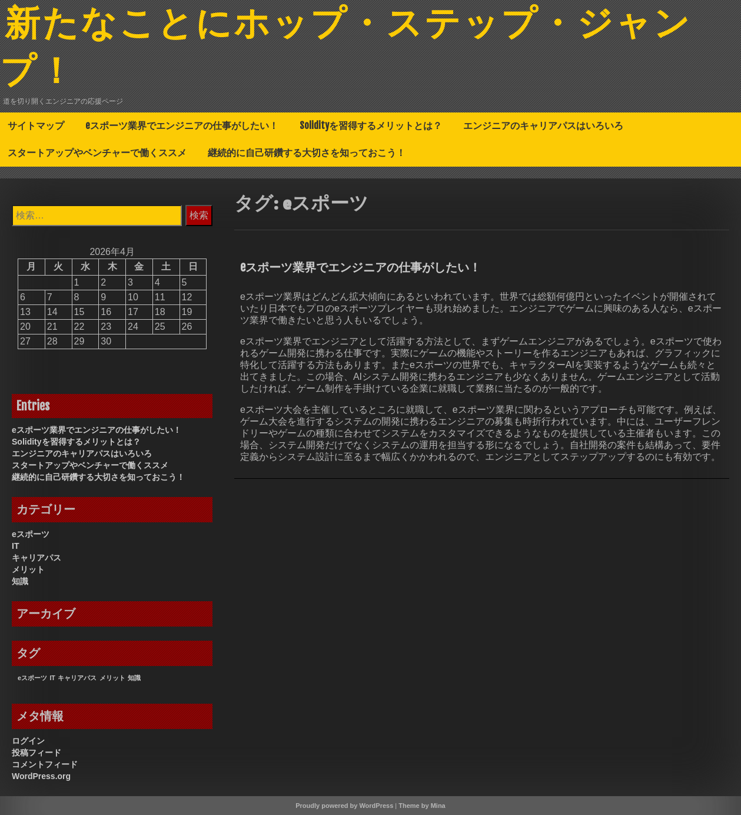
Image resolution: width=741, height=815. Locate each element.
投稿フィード (36, 752)
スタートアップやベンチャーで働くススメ (97, 152)
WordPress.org (41, 776)
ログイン (28, 741)
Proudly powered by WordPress (344, 805)
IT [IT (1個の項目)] (52, 677)
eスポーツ (30, 534)
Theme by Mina (421, 805)
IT (15, 546)
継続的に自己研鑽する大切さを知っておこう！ (307, 152)
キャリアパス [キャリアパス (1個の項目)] (77, 677)
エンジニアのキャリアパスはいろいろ (543, 125)
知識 (20, 581)
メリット (28, 569)
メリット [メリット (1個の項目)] (112, 677)
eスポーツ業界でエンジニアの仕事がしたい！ (181, 125)
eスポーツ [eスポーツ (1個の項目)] (32, 677)
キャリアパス (36, 557)
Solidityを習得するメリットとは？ (371, 125)
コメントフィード (45, 764)
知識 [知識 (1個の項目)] (134, 677)
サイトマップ (36, 125)
